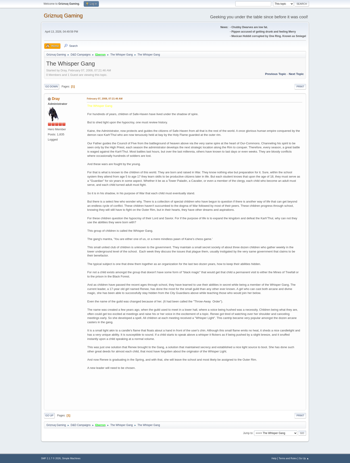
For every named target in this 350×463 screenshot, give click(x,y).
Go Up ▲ (304, 458)
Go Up (49, 415)
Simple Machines (71, 458)
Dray (56, 99)
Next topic (296, 74)
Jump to (248, 432)
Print (300, 86)
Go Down (51, 86)
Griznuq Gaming (63, 15)
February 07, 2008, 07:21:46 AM (105, 98)
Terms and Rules (288, 458)
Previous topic (275, 74)
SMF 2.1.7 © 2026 (51, 458)
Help (274, 458)
